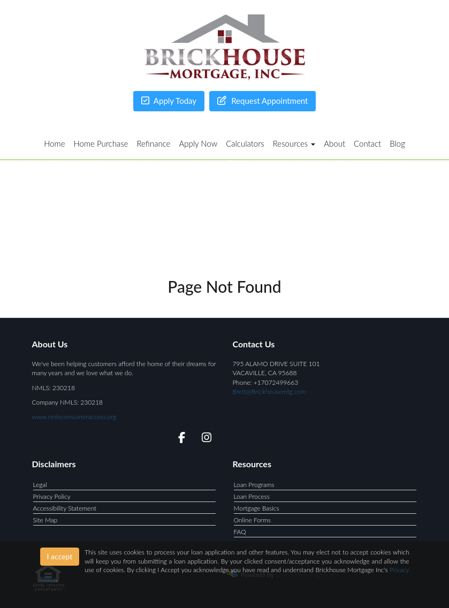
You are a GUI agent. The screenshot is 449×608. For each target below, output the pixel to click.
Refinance (153, 143)
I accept (60, 556)
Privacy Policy (52, 496)
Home (54, 143)
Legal (40, 485)
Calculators (245, 143)
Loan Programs (254, 485)
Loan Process (252, 496)
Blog (397, 143)
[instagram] (205, 439)
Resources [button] (294, 143)
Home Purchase (101, 143)
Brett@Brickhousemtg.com (269, 391)
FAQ (240, 532)
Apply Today (169, 100)
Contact (367, 143)
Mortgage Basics (256, 508)
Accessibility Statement (65, 508)
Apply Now (198, 143)
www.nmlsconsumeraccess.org (74, 417)
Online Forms (252, 520)
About (334, 143)
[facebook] (178, 439)
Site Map (45, 520)
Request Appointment (262, 100)
